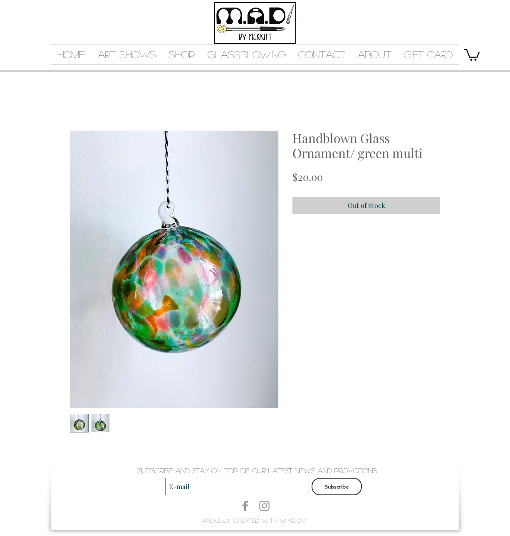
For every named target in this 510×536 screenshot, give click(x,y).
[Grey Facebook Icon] (245, 506)
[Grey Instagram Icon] (264, 506)
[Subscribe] (337, 486)
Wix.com (293, 520)
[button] (472, 54)
